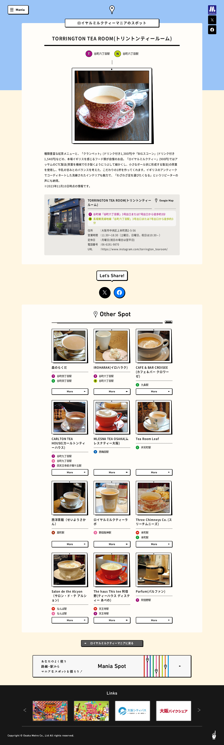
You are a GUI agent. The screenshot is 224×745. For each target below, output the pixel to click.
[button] (25, 711)
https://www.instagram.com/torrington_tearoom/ (135, 249)
